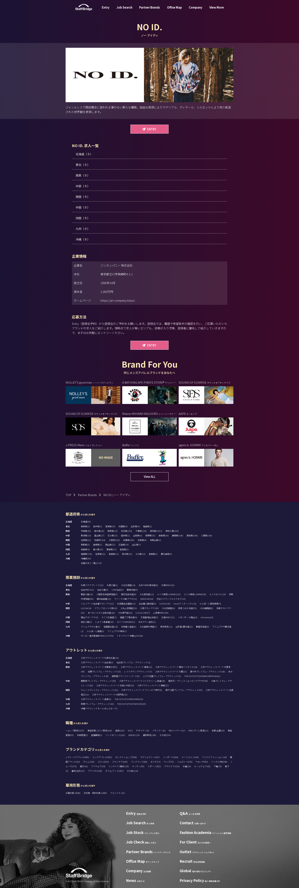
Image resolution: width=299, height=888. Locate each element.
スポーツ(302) (154, 766)
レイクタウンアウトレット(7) (138, 671)
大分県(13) (140, 553)
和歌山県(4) (155, 540)
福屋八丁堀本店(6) (128, 617)
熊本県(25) (127, 553)
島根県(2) (97, 544)
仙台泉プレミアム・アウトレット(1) (133, 662)
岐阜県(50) (164, 535)
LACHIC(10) (164, 603)
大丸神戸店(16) (125, 612)
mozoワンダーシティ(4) (185, 603)
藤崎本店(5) (132, 589)
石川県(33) (113, 535)
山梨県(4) (137, 535)
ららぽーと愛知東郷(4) (210, 603)
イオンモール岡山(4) (187, 617)
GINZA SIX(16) (146, 598)
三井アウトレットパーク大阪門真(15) (109, 694)
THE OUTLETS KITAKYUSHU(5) (131, 703)
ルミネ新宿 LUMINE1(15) (169, 594)
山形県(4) (135, 526)
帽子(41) (84, 766)
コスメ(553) (103, 761)
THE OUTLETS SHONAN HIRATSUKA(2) (202, 676)
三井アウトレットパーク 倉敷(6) (96, 699)
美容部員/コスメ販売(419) (100, 730)
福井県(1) (125, 535)
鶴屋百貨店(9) (202, 626)
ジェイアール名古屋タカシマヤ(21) (97, 603)
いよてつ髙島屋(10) (104, 621)
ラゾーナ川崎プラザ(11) (125, 598)
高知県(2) (124, 549)
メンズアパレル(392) (102, 757)
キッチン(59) (138, 766)
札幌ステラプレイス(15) (92, 585)
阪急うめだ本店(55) (187, 608)
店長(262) (120, 730)
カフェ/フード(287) (114, 770)
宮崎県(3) (153, 553)
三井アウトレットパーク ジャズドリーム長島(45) (142, 680)
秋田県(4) (123, 526)
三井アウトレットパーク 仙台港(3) (97, 662)
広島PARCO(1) (168, 617)
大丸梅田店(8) (206, 608)
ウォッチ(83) (202, 761)
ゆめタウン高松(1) (147, 621)
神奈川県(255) (172, 530)
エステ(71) (155, 761)
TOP (68, 495)
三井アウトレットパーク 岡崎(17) (153, 685)
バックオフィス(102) (115, 735)
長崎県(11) (114, 553)
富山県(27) (99, 535)
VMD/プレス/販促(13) (198, 730)
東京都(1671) (156, 530)
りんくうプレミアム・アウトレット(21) (99, 689)
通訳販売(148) (149, 735)
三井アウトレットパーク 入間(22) (171, 671)
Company (195, 10)
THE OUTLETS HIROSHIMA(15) (128, 699)
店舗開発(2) (96, 735)
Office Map (174, 10)
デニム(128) (88, 761)
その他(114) (132, 770)
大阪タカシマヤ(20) (149, 608)
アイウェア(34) (98, 766)
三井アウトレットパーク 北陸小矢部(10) (115, 685)
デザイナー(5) (142, 730)
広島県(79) (124, 544)
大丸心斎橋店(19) (129, 608)
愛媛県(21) (111, 549)
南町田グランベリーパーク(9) (126, 676)
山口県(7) (136, 544)
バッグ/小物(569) (219, 761)
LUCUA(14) (86, 608)
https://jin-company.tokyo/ (117, 300)
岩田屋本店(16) (111, 626)
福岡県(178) (86, 553)
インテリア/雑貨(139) (119, 766)
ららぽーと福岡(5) (95, 631)
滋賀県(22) (86, 540)
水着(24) (187, 766)
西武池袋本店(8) (128, 594)
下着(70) (218, 766)
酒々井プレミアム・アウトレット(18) (207, 671)
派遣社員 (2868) (73, 792)
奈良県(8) (142, 540)
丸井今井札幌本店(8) (148, 585)
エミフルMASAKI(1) (126, 621)
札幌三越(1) (112, 585)
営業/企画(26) (218, 730)
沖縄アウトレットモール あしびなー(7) (99, 708)
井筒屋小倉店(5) (128, 626)
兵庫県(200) (128, 540)
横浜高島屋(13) (104, 598)
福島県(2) (147, 526)
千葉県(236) (141, 530)
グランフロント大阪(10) (106, 608)
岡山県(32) (110, 544)
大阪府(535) (114, 540)
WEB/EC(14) (134, 735)
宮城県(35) (110, 526)
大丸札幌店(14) (128, 585)
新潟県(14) (86, 535)
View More (216, 10)
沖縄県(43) (86, 558)
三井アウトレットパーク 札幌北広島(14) (100, 657)
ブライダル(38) (95, 770)
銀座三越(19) (87, 594)
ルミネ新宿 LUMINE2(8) (195, 594)
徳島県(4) (85, 549)
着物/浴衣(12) (78, 770)
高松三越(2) (86, 621)
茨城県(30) (86, 530)
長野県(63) (150, 535)
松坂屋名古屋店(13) (126, 603)
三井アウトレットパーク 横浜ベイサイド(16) (176, 666)
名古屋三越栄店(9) (147, 603)
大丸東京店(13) (147, 594)
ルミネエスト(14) (217, 594)
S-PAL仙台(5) (118, 589)
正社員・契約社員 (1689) (95, 792)
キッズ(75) (169, 761)
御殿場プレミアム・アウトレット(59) (98, 680)
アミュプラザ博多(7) (117, 631)
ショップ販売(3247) (75, 730)
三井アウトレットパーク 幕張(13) (136, 666)
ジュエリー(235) (184, 761)
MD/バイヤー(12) (177, 730)
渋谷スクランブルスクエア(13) (171, 598)
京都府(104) (99, 540)
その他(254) (165, 735)
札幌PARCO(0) (167, 585)
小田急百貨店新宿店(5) (107, 594)
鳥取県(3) (85, 544)
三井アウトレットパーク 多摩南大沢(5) (99, 666)
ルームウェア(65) (202, 766)
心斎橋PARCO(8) (160, 612)
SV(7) (130, 730)
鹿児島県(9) (166, 553)
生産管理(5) (82, 735)
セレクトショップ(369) (126, 757)
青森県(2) (85, 526)
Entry (105, 10)
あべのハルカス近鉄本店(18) (101, 612)
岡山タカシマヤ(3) (89, 617)
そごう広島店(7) (109, 617)
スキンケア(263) (120, 761)
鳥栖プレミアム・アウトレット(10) (97, 703)
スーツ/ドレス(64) (190, 757)
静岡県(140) (177, 535)
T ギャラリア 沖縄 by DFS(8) (130, 635)
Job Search (124, 10)
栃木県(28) (99, 530)
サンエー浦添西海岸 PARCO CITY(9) (97, 635)
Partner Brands (149, 10)
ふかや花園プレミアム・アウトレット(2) (162, 676)
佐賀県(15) (100, 553)
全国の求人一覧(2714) (91, 563)
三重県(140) (206, 535)
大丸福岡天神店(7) (148, 626)
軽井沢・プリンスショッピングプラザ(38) (188, 680)
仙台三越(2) (102, 589)
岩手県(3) (97, 526)
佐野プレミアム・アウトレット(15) (104, 671)
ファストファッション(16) (214, 757)
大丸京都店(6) (168, 608)
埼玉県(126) (126, 530)
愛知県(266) (192, 535)
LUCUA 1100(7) (143, 612)
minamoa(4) (207, 617)
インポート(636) (170, 757)
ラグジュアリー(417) (150, 757)
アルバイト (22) (117, 792)
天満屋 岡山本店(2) (149, 617)
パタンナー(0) (159, 730)
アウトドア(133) (172, 766)
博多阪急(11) (166, 626)
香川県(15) (98, 549)
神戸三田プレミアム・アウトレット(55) (184, 689)
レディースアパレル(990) (77, 757)
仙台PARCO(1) (87, 589)
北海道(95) (86, 521)
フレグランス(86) (139, 761)
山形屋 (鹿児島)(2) (184, 626)
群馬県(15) (113, 530)
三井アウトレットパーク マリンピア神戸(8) (141, 689)
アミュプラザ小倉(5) (90, 626)
